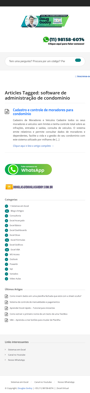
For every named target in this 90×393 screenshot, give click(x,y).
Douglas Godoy (25, 388)
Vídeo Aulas (15, 278)
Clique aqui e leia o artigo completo (33, 145)
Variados (14, 273)
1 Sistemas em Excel (19, 205)
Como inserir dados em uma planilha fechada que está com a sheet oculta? (45, 296)
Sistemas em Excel (17, 349)
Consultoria (15, 215)
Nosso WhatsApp (16, 359)
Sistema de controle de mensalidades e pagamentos (35, 302)
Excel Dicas (15, 235)
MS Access (15, 254)
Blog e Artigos (17, 210)
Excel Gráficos (16, 244)
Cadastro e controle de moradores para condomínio (43, 112)
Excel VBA (15, 249)
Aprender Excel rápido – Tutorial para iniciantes (32, 307)
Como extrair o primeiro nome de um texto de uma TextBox (39, 313)
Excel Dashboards (18, 230)
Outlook (14, 259)
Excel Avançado (17, 220)
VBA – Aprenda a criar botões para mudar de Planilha (35, 319)
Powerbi (14, 264)
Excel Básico (15, 225)
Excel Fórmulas (18, 239)
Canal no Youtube (16, 354)
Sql (11, 268)
